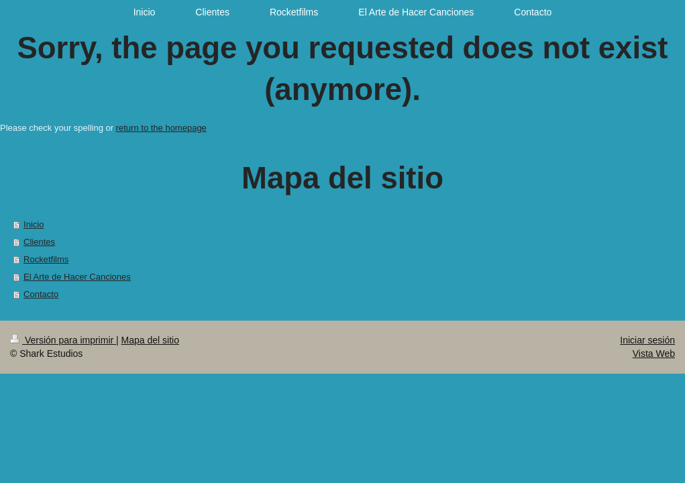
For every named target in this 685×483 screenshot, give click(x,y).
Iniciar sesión (647, 340)
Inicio (33, 224)
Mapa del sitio (150, 340)
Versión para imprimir (63, 340)
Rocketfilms (45, 259)
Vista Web (654, 353)
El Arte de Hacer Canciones (77, 277)
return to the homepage (161, 128)
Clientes (39, 242)
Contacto (40, 294)
